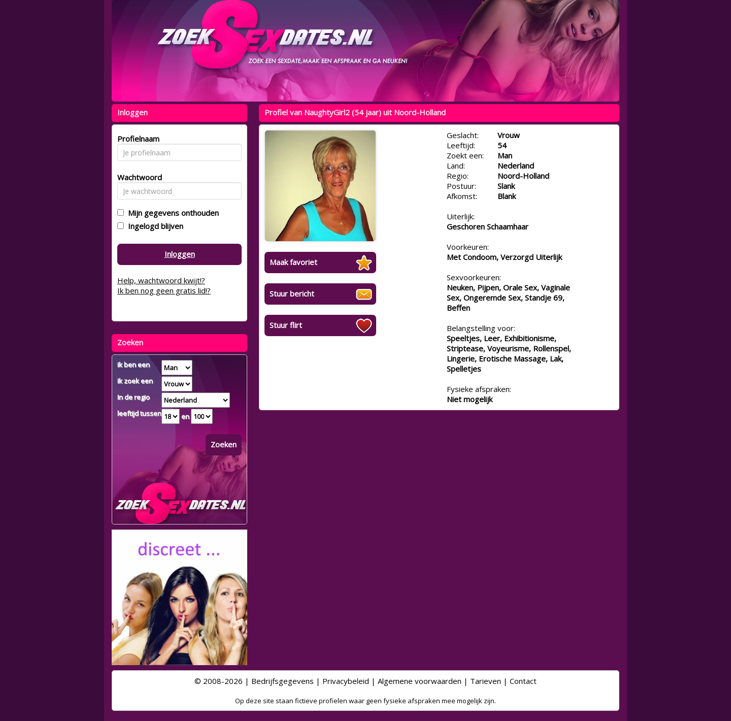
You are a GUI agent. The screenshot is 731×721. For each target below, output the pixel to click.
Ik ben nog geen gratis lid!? (164, 290)
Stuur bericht (292, 293)
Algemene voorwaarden (419, 681)
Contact (523, 681)
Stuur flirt (286, 325)
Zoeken (224, 444)
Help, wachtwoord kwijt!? (161, 280)
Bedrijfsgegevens (282, 681)
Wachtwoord (136, 177)
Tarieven (485, 681)
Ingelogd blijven (153, 226)
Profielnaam (136, 139)
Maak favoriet (293, 262)
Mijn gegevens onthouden (171, 213)
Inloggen (179, 254)
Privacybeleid (345, 681)
